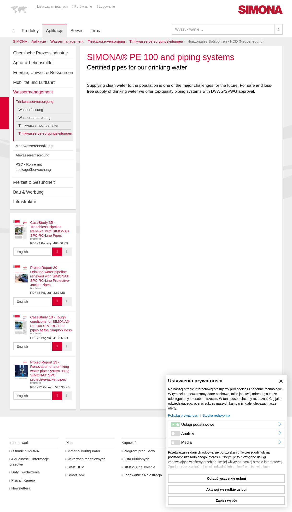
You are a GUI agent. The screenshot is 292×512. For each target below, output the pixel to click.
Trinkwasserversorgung (106, 41)
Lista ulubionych (135, 459)
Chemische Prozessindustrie (40, 53)
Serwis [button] (76, 30)
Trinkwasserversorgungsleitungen (156, 41)
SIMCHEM (74, 467)
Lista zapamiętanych (52, 6)
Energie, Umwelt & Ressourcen (43, 72)
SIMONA (20, 41)
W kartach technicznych (85, 459)
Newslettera (19, 488)
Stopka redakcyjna (216, 415)
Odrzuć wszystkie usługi (226, 478)
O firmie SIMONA (24, 451)
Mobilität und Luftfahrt (34, 82)
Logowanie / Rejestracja (142, 475)
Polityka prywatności (183, 415)
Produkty (30, 30)
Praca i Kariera (22, 480)
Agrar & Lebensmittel (33, 62)
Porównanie (82, 6)
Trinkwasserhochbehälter (38, 125)
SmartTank (75, 475)
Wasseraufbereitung (34, 117)
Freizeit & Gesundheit (34, 182)
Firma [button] (96, 30)
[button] (19, 9)
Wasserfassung (30, 110)
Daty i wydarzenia (24, 472)
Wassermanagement (66, 41)
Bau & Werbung (28, 192)
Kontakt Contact (4, 113)
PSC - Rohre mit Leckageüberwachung (33, 166)
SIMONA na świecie (138, 467)
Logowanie (106, 6)
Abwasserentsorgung (32, 155)
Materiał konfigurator (82, 451)
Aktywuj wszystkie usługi (226, 489)
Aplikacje (54, 30)
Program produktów (138, 451)
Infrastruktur (24, 201)
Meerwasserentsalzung (34, 146)
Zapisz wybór (226, 500)
